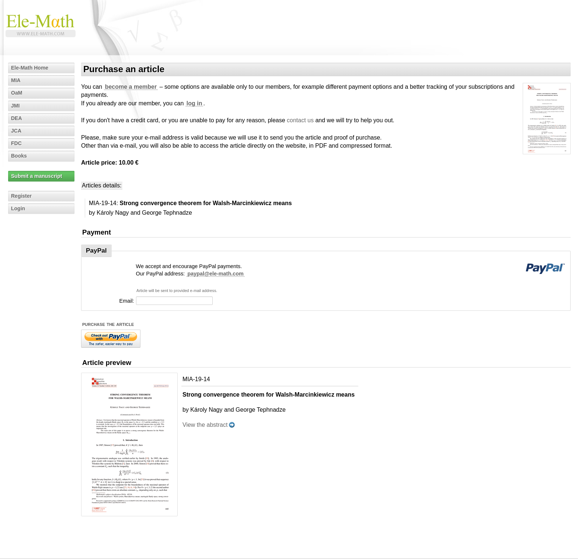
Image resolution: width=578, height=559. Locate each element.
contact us (300, 120)
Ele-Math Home (29, 68)
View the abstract (204, 425)
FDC (16, 143)
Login (18, 208)
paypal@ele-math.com (215, 274)
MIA (16, 80)
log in (194, 103)
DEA (16, 118)
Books (19, 156)
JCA (16, 131)
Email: (126, 301)
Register (21, 196)
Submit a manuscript (36, 176)
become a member (131, 87)
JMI (15, 106)
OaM (16, 93)
